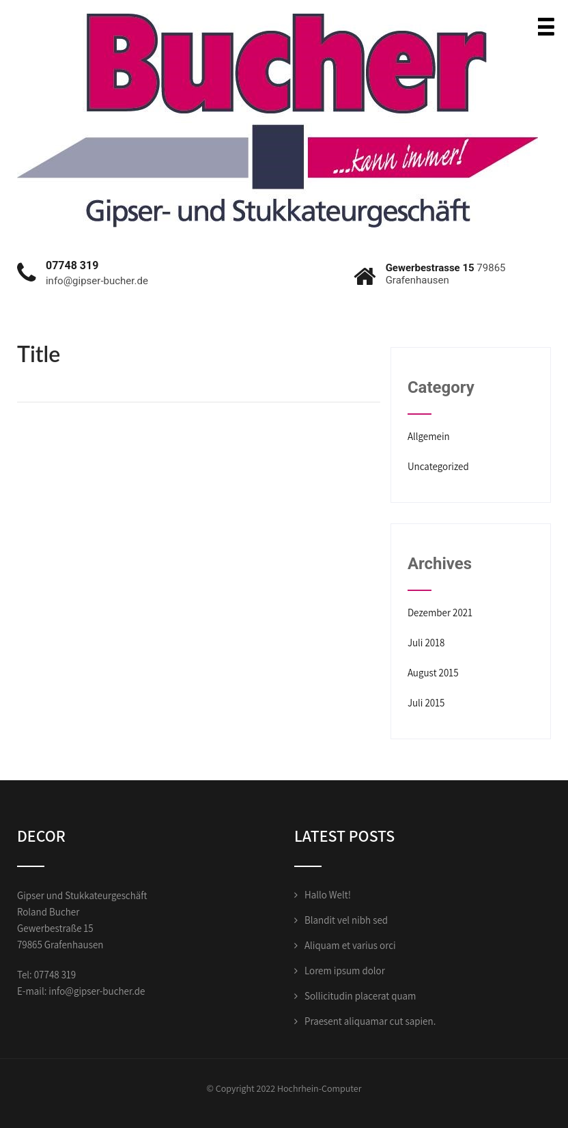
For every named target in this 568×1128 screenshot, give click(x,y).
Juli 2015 (426, 702)
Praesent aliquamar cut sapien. (370, 1021)
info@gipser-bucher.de (96, 991)
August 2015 (433, 672)
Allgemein (429, 436)
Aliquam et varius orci (350, 945)
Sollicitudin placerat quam (360, 995)
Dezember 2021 (440, 612)
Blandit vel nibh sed (346, 919)
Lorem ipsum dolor (344, 970)
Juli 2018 (426, 642)
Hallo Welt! (327, 894)
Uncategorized (438, 466)
